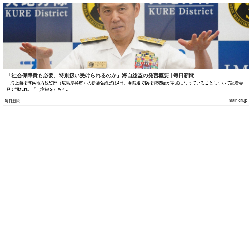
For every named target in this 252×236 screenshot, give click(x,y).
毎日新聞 (12, 101)
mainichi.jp (238, 100)
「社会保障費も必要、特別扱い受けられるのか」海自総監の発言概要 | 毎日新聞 (100, 75)
